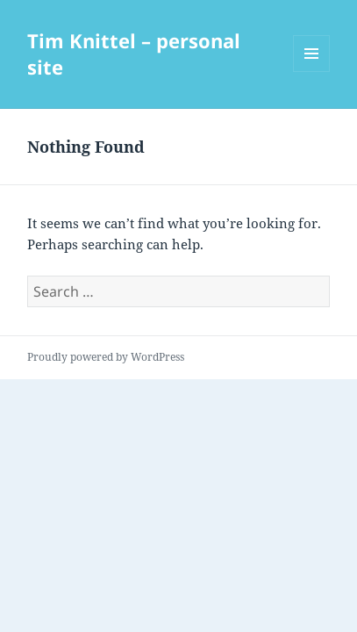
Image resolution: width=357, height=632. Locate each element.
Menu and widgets (312, 71)
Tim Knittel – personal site (133, 53)
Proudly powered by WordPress (105, 356)
